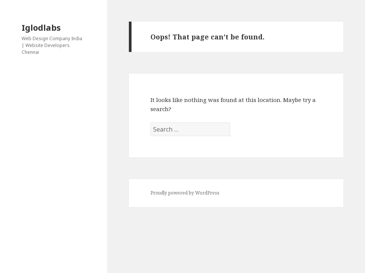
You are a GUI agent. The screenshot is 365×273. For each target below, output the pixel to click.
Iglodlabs (41, 27)
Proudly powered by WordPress (184, 193)
